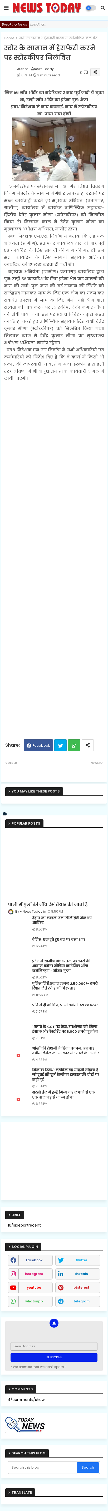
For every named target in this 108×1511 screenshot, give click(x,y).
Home (9, 38)
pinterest (81, 1287)
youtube (34, 1287)
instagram (34, 1274)
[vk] (5, 814)
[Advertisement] (54, 558)
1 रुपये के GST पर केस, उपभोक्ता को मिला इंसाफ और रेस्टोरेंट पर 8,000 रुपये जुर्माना (65, 1029)
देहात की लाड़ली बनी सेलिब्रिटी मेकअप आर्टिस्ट (62, 920)
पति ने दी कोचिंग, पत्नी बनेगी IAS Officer (65, 1005)
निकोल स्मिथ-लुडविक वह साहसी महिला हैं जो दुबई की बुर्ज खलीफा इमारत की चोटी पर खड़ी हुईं (65, 1075)
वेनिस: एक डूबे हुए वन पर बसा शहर (58, 939)
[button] (102, 8)
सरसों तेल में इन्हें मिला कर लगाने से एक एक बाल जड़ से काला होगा (63, 1095)
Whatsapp (74, 745)
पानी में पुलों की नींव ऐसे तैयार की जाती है (48, 905)
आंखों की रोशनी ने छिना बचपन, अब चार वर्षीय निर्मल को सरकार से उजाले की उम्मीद (66, 1051)
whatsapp (34, 1301)
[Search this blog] (43, 1467)
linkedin (81, 1274)
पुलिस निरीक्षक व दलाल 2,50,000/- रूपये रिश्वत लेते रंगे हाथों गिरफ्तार (65, 986)
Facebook (41, 745)
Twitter (60, 745)
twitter (81, 1260)
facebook (34, 1260)
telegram (81, 1301)
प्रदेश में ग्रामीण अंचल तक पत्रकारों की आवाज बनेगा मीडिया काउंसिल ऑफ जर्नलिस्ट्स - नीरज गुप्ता (61, 966)
